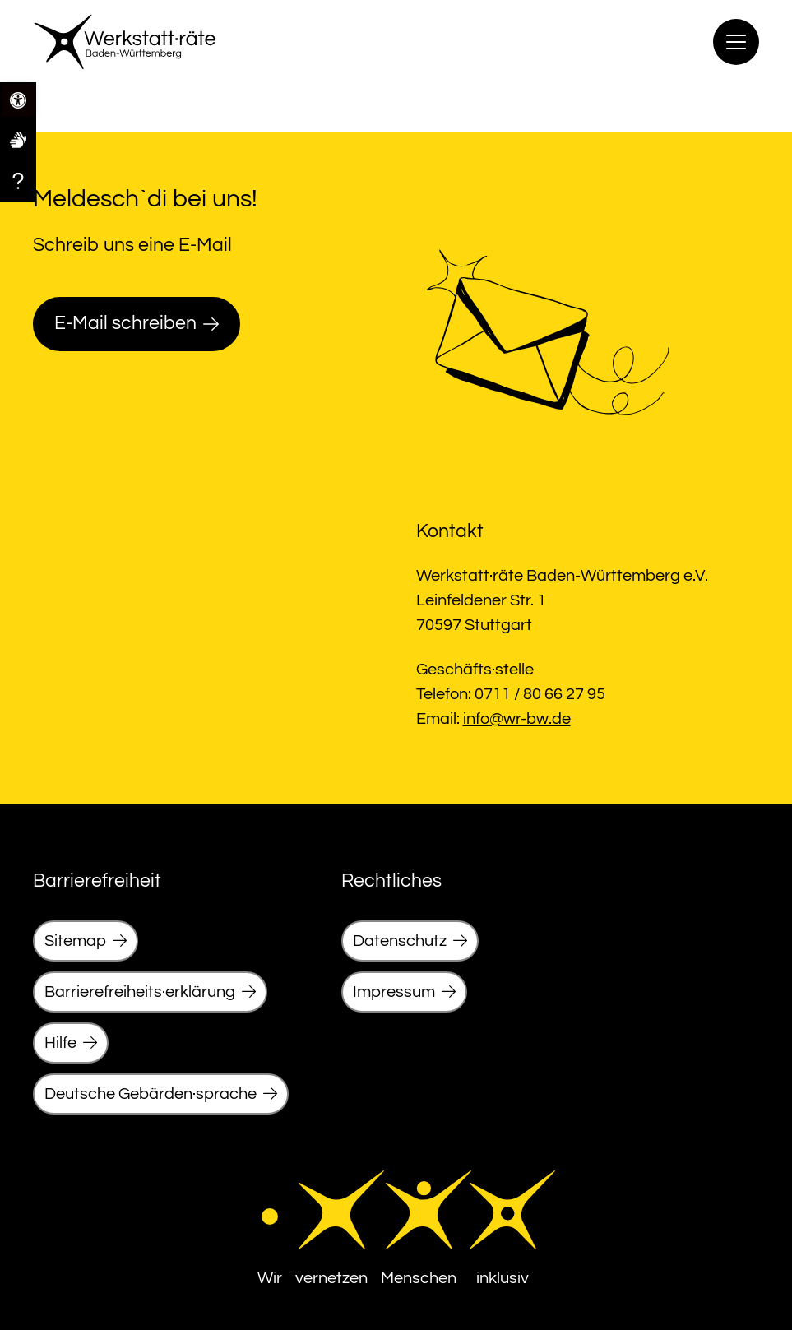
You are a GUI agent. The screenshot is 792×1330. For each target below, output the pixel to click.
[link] (18, 139)
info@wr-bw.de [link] (517, 719)
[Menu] (736, 42)
